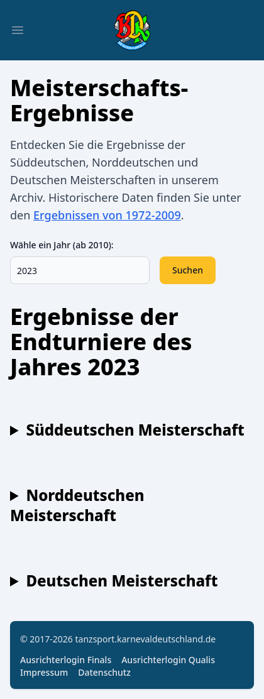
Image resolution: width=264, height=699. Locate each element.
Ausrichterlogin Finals (65, 660)
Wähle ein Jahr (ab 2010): (62, 245)
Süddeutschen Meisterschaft (135, 430)
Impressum (44, 672)
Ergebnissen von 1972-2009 (107, 215)
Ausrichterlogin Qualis (168, 660)
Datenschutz (104, 672)
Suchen (187, 270)
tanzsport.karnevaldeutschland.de (145, 639)
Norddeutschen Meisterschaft (77, 505)
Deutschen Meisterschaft (121, 581)
